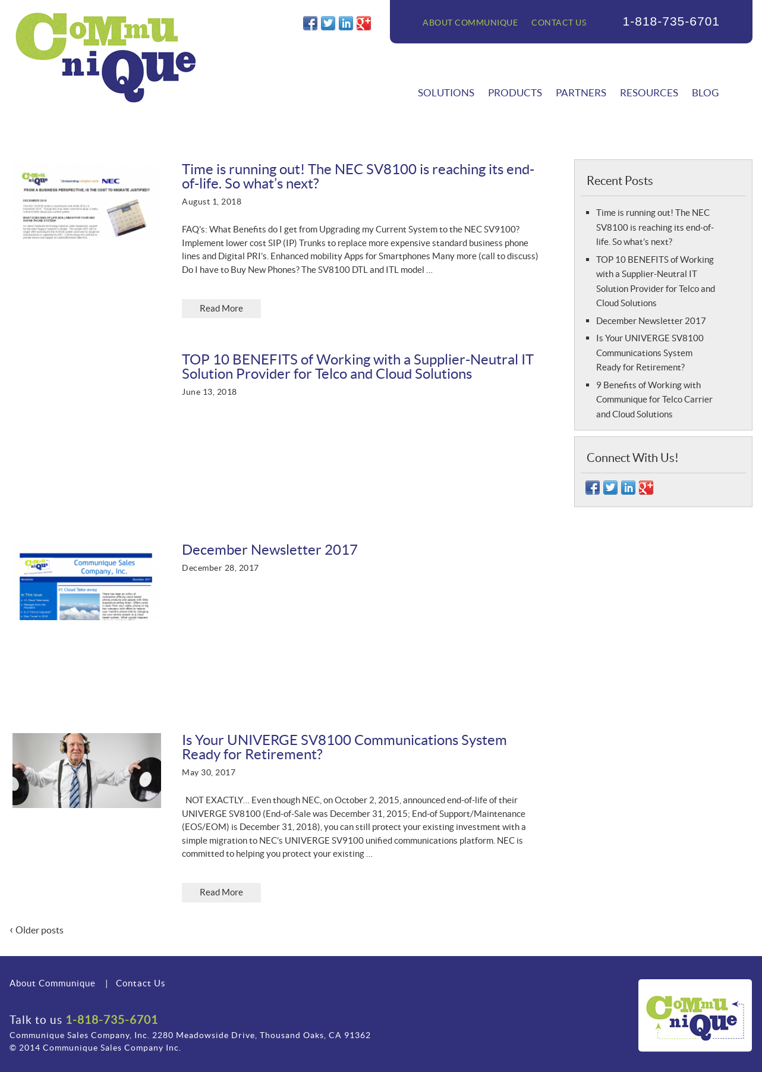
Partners (581, 92)
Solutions (446, 92)
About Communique (470, 22)
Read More (221, 308)
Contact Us (558, 22)
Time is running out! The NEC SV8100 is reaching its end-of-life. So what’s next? (655, 227)
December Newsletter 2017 (651, 321)
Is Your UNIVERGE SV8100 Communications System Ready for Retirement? (650, 352)
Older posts (37, 930)
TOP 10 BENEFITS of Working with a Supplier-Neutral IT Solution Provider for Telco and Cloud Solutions (358, 366)
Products (515, 92)
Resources (649, 92)
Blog (705, 92)
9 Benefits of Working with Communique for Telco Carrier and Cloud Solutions (654, 399)
